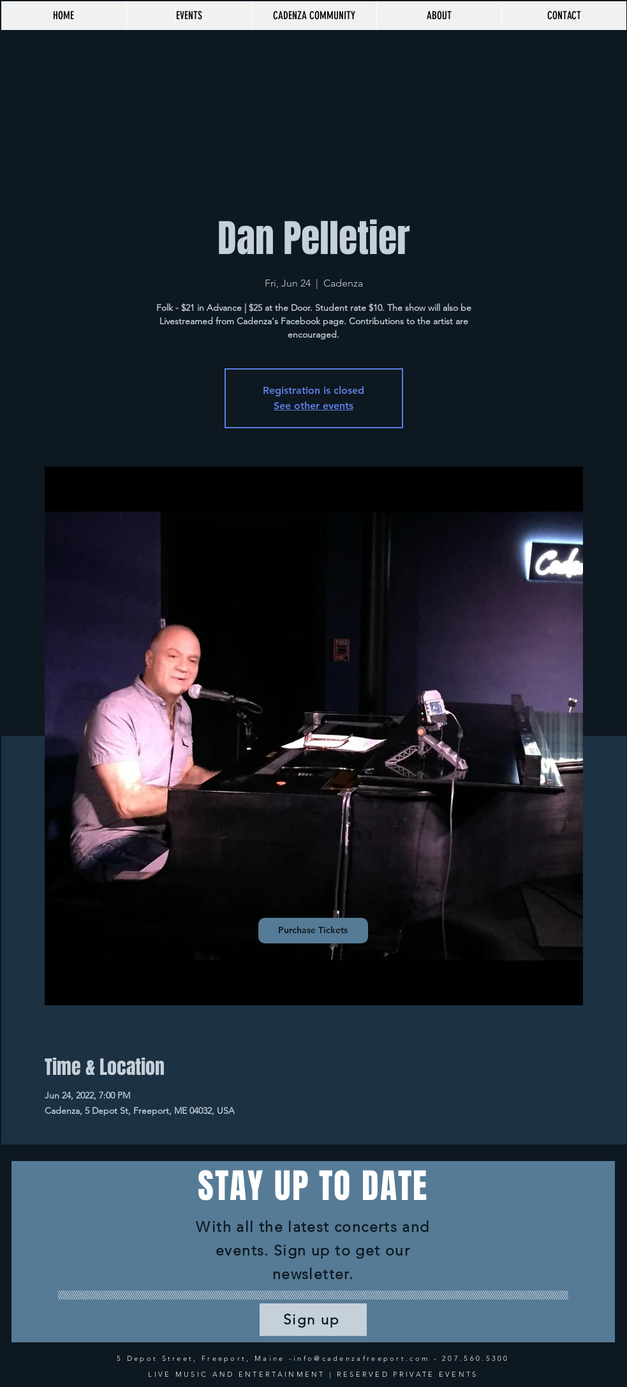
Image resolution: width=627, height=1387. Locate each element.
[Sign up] (313, 1319)
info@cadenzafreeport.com (361, 1358)
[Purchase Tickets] (313, 930)
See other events (313, 406)
